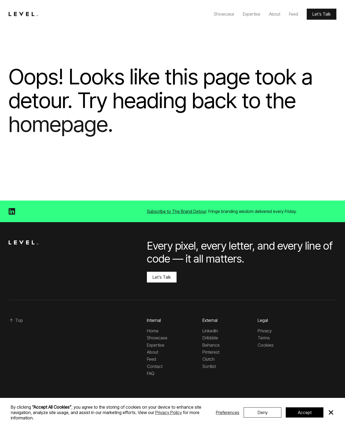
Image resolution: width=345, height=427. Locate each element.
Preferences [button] (227, 412)
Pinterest (210, 352)
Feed (293, 14)
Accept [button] (305, 412)
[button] (331, 412)
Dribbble (210, 337)
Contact (155, 366)
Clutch (208, 359)
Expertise (251, 14)
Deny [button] (263, 412)
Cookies (266, 345)
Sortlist (209, 366)
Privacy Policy (168, 412)
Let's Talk (321, 14)
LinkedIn (210, 330)
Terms (264, 337)
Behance (211, 345)
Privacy (265, 330)
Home (152, 330)
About (274, 14)
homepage (58, 124)
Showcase (224, 14)
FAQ (150, 373)
